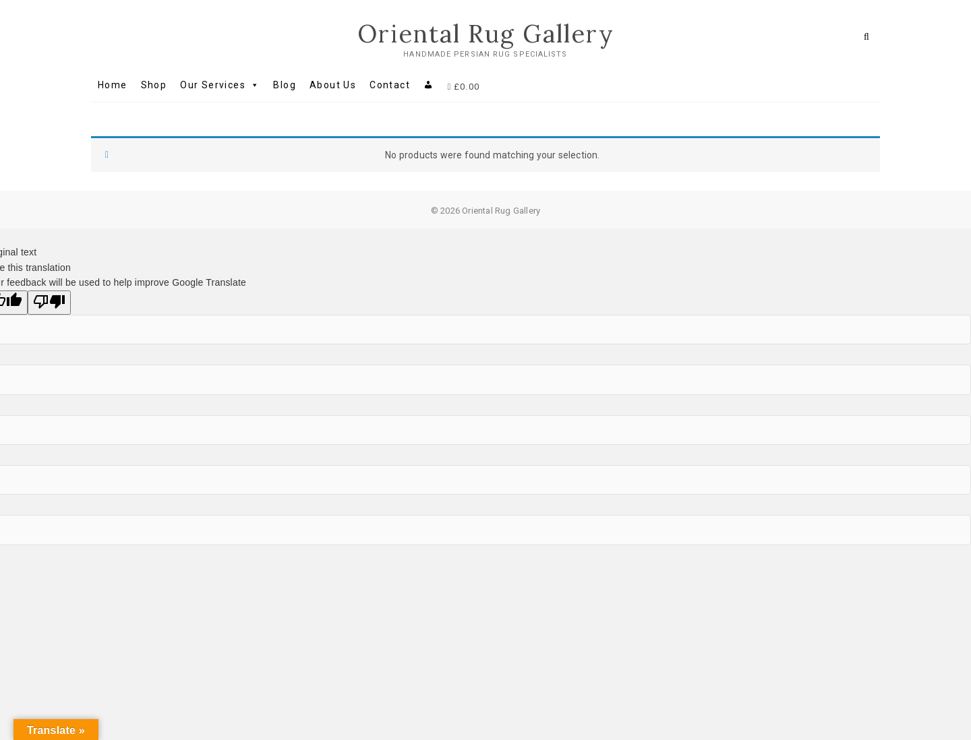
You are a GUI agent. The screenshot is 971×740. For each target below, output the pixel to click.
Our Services (220, 85)
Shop (154, 85)
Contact (390, 85)
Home (112, 85)
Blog (284, 85)
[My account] (428, 84)
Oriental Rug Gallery (485, 34)
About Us (333, 85)
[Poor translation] (49, 302)
